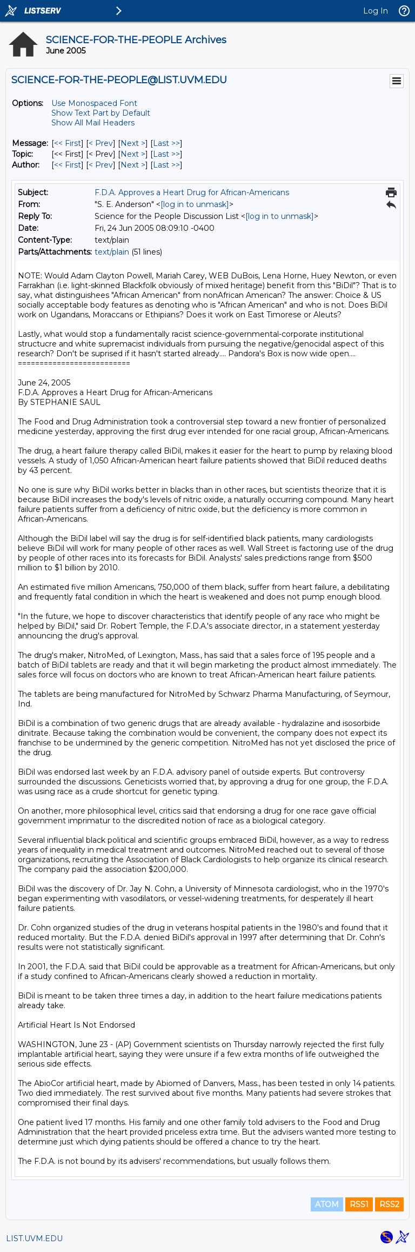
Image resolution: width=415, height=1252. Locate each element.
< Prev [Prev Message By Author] (101, 165)
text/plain (112, 252)
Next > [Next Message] (133, 143)
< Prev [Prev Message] (101, 143)
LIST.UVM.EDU (34, 1238)
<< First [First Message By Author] (67, 165)
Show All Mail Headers (93, 123)
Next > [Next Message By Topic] (133, 154)
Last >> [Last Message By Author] (166, 165)
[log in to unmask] (194, 204)
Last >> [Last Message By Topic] (166, 154)
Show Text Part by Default (100, 113)
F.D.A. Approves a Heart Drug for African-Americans (192, 192)
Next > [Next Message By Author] (133, 165)
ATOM (327, 1204)
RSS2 (389, 1204)
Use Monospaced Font (94, 103)
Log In (375, 11)
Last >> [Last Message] (166, 143)
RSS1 (359, 1204)
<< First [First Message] (67, 143)
